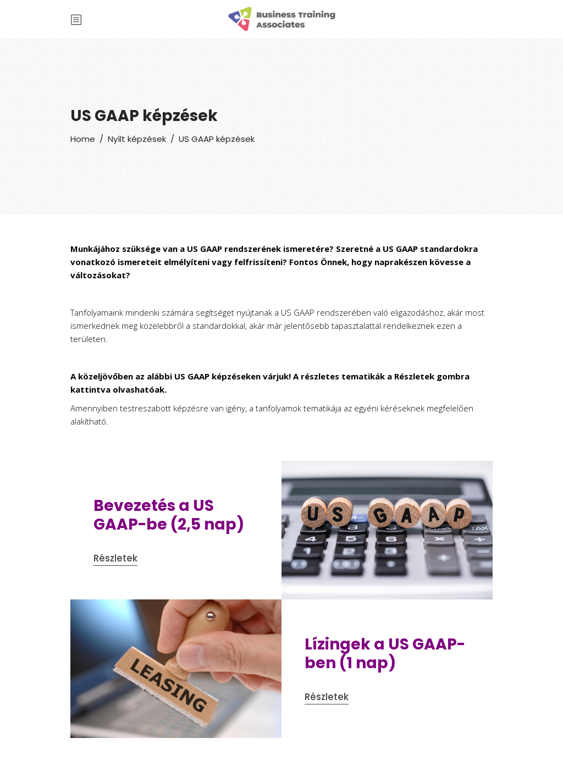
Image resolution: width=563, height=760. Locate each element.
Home (82, 139)
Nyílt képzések (137, 139)
